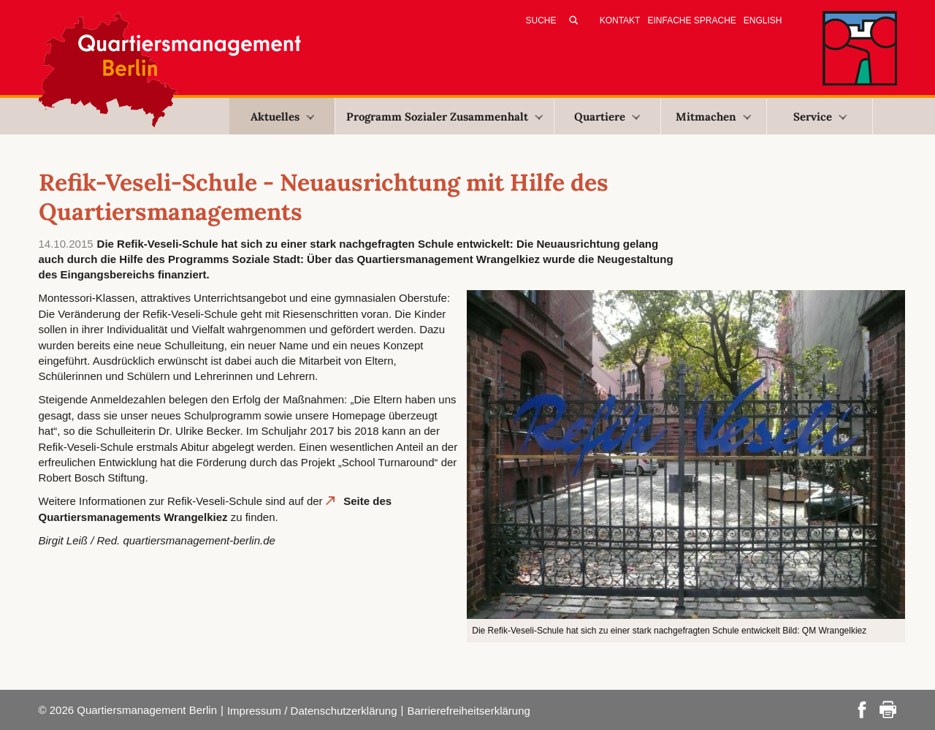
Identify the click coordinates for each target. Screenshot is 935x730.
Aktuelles (282, 116)
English (763, 20)
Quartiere (607, 116)
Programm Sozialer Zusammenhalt (444, 116)
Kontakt (620, 20)
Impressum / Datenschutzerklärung (312, 710)
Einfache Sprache (691, 20)
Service (820, 116)
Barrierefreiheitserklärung (468, 710)
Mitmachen (713, 116)
